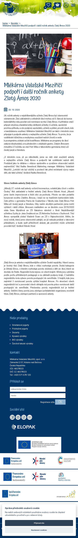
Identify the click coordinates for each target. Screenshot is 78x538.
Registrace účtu (47, 402)
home (5, 23)
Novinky (14, 23)
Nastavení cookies (39, 530)
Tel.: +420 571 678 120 (20, 375)
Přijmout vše (39, 523)
